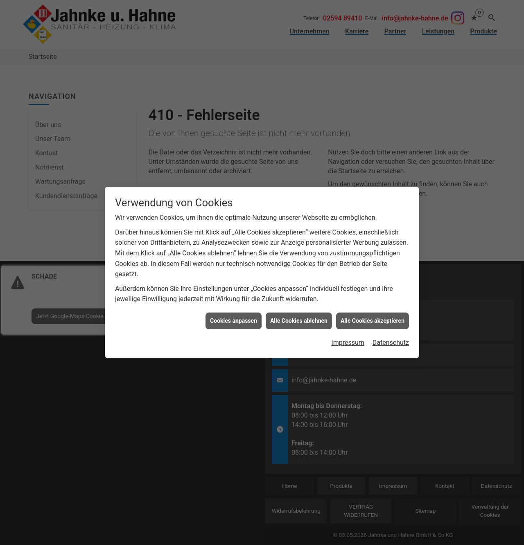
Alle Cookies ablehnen (299, 316)
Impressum (347, 338)
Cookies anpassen (233, 316)
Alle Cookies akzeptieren (372, 316)
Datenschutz (391, 338)
